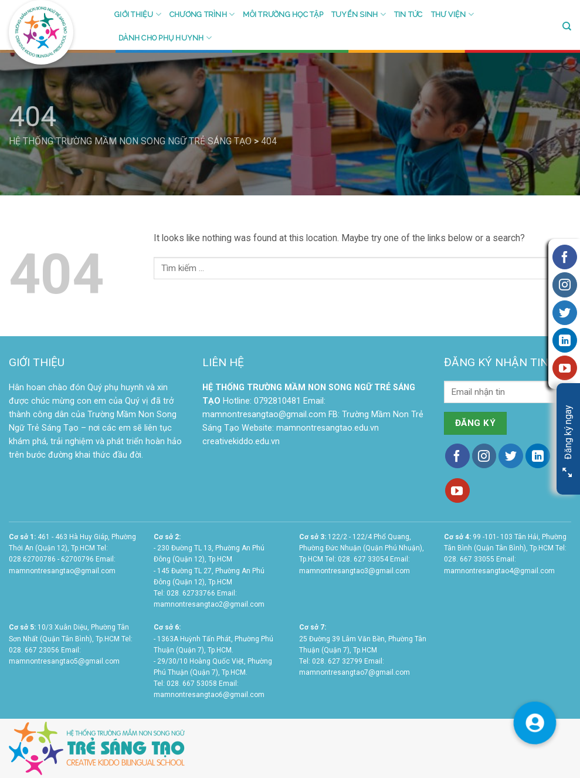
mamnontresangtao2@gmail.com (209, 604)
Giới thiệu (137, 14)
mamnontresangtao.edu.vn (327, 428)
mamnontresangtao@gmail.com (264, 415)
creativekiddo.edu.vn (241, 441)
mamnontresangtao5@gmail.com (64, 661)
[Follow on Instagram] (484, 456)
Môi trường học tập (283, 14)
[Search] (566, 26)
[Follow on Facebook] (457, 456)
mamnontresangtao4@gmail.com (499, 571)
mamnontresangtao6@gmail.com (209, 695)
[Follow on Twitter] (510, 456)
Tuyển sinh (358, 14)
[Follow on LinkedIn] (537, 456)
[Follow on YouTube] (457, 490)
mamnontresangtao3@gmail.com (354, 571)
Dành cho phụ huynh (165, 37)
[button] (535, 723)
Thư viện (452, 14)
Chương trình (202, 14)
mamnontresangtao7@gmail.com (354, 672)
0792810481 (277, 401)
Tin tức (408, 14)
